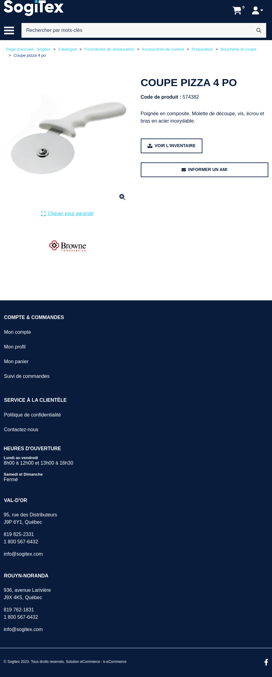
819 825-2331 (19, 534)
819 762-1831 (19, 609)
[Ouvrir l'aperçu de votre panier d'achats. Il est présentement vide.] (237, 10)
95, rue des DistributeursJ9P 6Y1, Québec (30, 518)
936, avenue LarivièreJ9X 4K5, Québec (27, 594)
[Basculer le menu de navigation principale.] (12, 30)
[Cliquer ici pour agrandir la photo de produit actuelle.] (67, 213)
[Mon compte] (257, 10)
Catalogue (67, 49)
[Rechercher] (258, 30)
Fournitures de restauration (109, 49)
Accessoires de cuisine (163, 49)
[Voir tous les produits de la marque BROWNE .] (67, 246)
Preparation (202, 49)
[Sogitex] (33, 8)
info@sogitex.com (23, 554)
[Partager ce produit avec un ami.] (205, 169)
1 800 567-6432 (21, 541)
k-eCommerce (114, 662)
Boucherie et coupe (238, 49)
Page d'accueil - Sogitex (28, 49)
